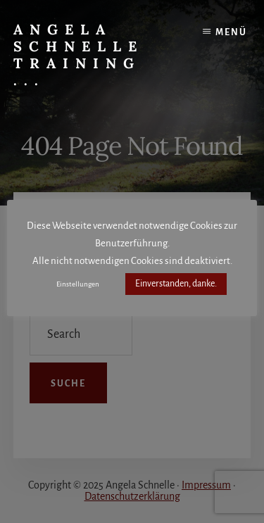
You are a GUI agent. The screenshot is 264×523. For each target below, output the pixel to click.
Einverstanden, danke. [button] (176, 284)
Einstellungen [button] (77, 284)
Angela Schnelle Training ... (78, 54)
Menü (231, 32)
